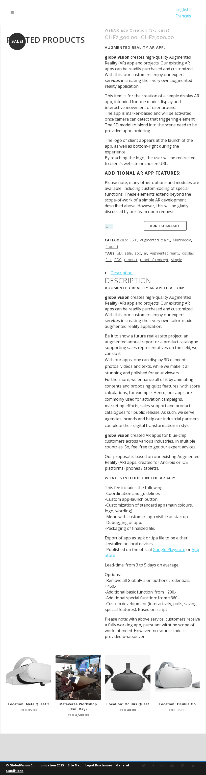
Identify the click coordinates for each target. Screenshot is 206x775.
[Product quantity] (109, 226)
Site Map (75, 765)
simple (176, 259)
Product (112, 246)
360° (133, 240)
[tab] (152, 272)
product (130, 259)
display (187, 253)
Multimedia (182, 240)
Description (122, 273)
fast (109, 259)
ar (145, 253)
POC (117, 259)
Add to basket (165, 226)
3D (119, 253)
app (138, 253)
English (182, 9)
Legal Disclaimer (98, 765)
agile (128, 253)
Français (182, 16)
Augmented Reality (155, 240)
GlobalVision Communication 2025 (37, 765)
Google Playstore (169, 549)
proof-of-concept (154, 259)
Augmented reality (164, 253)
